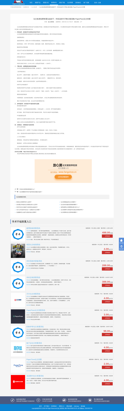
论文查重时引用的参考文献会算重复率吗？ (72, 209)
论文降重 (70, 2)
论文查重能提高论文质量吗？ (68, 202)
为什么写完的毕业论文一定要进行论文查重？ (28, 209)
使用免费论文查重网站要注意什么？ (70, 207)
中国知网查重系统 (15, 7)
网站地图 (69, 406)
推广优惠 (86, 2)
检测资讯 (26, 7)
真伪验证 (78, 2)
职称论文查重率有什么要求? (24, 202)
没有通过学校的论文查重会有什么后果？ (27, 204)
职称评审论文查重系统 (35, 327)
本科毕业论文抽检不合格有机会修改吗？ (27, 207)
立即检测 (107, 236)
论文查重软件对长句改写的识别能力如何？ (30, 192)
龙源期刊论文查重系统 (35, 376)
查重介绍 (46, 2)
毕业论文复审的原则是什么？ (27, 189)
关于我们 (46, 406)
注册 (99, 2)
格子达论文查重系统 (34, 343)
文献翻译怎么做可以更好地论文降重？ (26, 212)
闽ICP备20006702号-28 (72, 408)
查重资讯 (54, 2)
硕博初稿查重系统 (33, 228)
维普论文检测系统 (33, 245)
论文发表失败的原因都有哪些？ (69, 204)
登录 (95, 2)
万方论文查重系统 (33, 294)
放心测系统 (51, 22)
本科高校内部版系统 (34, 261)
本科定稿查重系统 (33, 277)
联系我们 (54, 406)
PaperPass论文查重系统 (35, 310)
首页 (31, 2)
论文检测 (34, 7)
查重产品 (37, 2)
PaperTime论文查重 (34, 359)
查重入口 (61, 406)
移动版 (83, 406)
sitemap (76, 406)
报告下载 (62, 2)
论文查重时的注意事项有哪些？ (69, 212)
